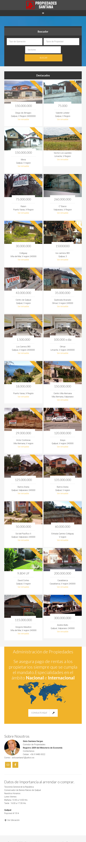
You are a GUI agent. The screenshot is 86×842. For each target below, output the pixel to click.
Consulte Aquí (43, 705)
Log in (75, 834)
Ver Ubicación (12, 812)
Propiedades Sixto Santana (43, 5)
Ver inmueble (23, 111)
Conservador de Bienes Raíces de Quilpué (22, 782)
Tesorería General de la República (19, 779)
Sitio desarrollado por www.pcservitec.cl (42, 834)
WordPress (67, 834)
